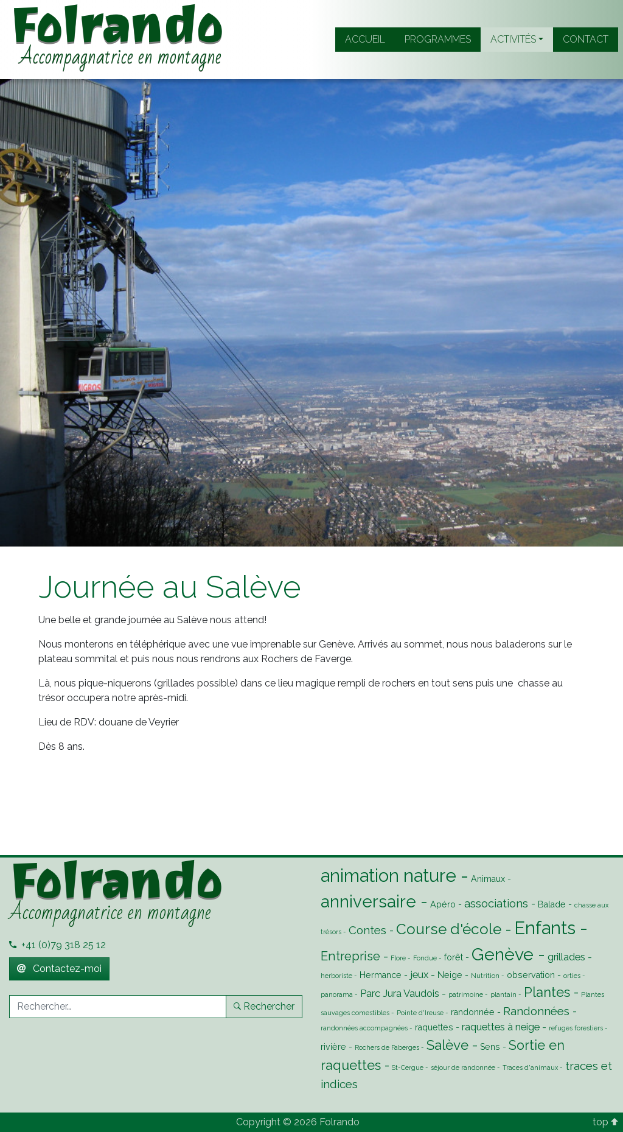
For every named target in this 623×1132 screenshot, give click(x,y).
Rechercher (264, 1006)
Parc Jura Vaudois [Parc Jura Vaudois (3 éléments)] (399, 993)
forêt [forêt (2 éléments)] (453, 957)
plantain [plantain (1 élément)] (503, 994)
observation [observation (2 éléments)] (531, 975)
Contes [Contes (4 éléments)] (367, 930)
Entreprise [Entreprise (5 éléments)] (350, 956)
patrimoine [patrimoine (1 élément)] (465, 994)
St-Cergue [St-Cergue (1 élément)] (407, 1067)
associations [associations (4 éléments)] (496, 903)
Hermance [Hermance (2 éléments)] (381, 975)
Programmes (438, 39)
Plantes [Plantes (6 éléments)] (547, 992)
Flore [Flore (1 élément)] (398, 958)
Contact (585, 39)
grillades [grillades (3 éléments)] (566, 957)
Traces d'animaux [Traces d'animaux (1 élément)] (530, 1067)
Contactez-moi (59, 968)
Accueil (365, 39)
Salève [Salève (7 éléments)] (447, 1045)
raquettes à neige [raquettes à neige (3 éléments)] (501, 1027)
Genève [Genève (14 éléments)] (503, 954)
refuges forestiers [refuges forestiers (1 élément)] (576, 1028)
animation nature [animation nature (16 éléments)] (388, 875)
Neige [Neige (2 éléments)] (449, 975)
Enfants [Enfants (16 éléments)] (545, 927)
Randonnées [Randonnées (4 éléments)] (536, 1011)
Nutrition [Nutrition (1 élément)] (485, 975)
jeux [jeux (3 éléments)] (419, 974)
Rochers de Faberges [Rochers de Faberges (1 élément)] (387, 1047)
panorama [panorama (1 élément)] (337, 994)
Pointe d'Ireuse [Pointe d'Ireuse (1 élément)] (420, 1012)
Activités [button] (513, 39)
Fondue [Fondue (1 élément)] (425, 958)
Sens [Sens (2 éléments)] (490, 1047)
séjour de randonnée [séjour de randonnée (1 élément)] (463, 1067)
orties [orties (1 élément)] (571, 975)
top (605, 1122)
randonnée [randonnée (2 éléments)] (473, 1012)
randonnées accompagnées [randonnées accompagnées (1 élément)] (364, 1028)
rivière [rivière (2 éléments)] (333, 1047)
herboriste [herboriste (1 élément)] (336, 975)
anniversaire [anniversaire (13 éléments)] (368, 901)
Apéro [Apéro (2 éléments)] (443, 904)
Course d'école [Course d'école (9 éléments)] (448, 929)
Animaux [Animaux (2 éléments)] (488, 879)
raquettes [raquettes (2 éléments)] (434, 1027)
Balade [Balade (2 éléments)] (552, 904)
